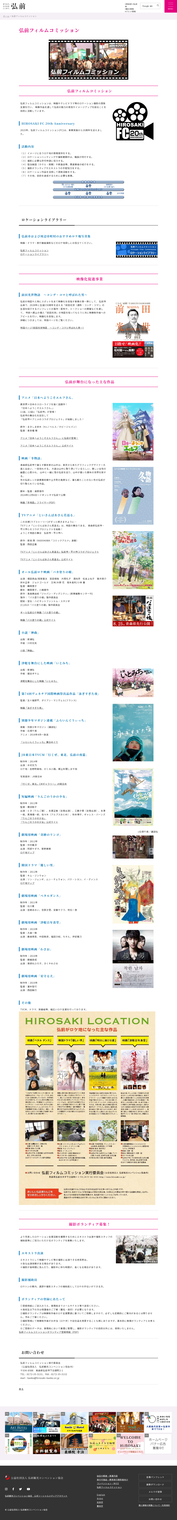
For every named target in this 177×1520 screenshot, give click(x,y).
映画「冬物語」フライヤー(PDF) (37, 502)
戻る (21, 1389)
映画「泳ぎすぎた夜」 (32, 707)
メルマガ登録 (155, 1491)
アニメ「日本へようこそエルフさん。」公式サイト (47, 445)
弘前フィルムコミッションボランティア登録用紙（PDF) (49, 1332)
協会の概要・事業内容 (107, 1475)
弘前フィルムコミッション (109, 1487)
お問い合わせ (155, 1499)
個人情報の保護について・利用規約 (154, 1505)
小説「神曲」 (27, 650)
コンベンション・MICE (108, 1483)
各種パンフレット (155, 1477)
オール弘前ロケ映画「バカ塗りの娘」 (40, 612)
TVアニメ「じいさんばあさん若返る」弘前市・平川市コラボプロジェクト (59, 551)
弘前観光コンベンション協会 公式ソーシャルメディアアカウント (36, 1495)
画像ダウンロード (155, 1484)
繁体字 (100, 1505)
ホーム (6, 16)
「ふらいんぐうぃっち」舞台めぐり (39, 742)
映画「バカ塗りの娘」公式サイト (38, 620)
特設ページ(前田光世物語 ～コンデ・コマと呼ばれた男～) (52, 327)
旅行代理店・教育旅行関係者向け (112, 1479)
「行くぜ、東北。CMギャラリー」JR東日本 (43, 783)
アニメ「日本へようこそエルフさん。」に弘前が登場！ (49, 438)
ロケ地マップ (27, 852)
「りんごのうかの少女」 (33, 818)
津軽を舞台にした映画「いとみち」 (39, 681)
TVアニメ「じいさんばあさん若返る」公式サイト (46, 559)
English (101, 1494)
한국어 (100, 1498)
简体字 (100, 1502)
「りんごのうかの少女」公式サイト (39, 822)
